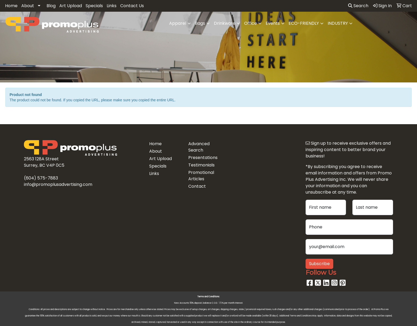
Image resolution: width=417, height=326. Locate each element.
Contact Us (132, 6)
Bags (200, 23)
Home (11, 6)
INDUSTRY (338, 23)
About (27, 6)
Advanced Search (199, 147)
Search (358, 6)
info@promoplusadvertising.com (58, 184)
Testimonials (201, 165)
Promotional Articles (201, 175)
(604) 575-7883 (41, 178)
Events (273, 23)
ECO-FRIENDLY (304, 23)
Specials (94, 6)
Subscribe (319, 264)
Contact (197, 186)
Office (250, 23)
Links (111, 6)
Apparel (177, 23)
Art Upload (70, 6)
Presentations (203, 157)
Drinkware (224, 23)
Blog (51, 6)
